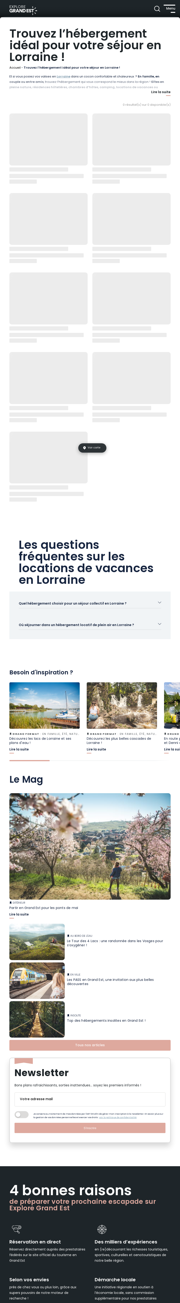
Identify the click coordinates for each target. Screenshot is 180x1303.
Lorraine (63, 76)
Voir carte (94, 448)
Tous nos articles (90, 1056)
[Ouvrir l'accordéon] (90, 607)
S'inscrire (90, 1139)
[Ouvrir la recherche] (147, 9)
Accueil (15, 67)
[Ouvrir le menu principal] (165, 9)
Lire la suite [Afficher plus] (161, 93)
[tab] (29, 771)
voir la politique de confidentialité (118, 1128)
